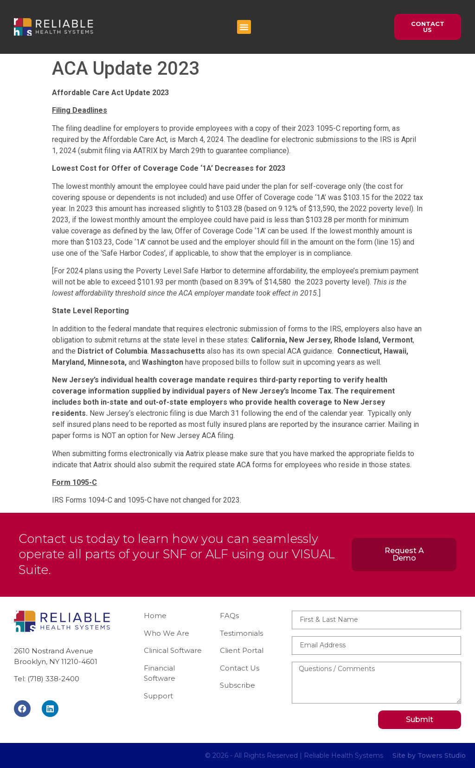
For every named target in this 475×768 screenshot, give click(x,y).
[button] (244, 27)
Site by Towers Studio (429, 755)
